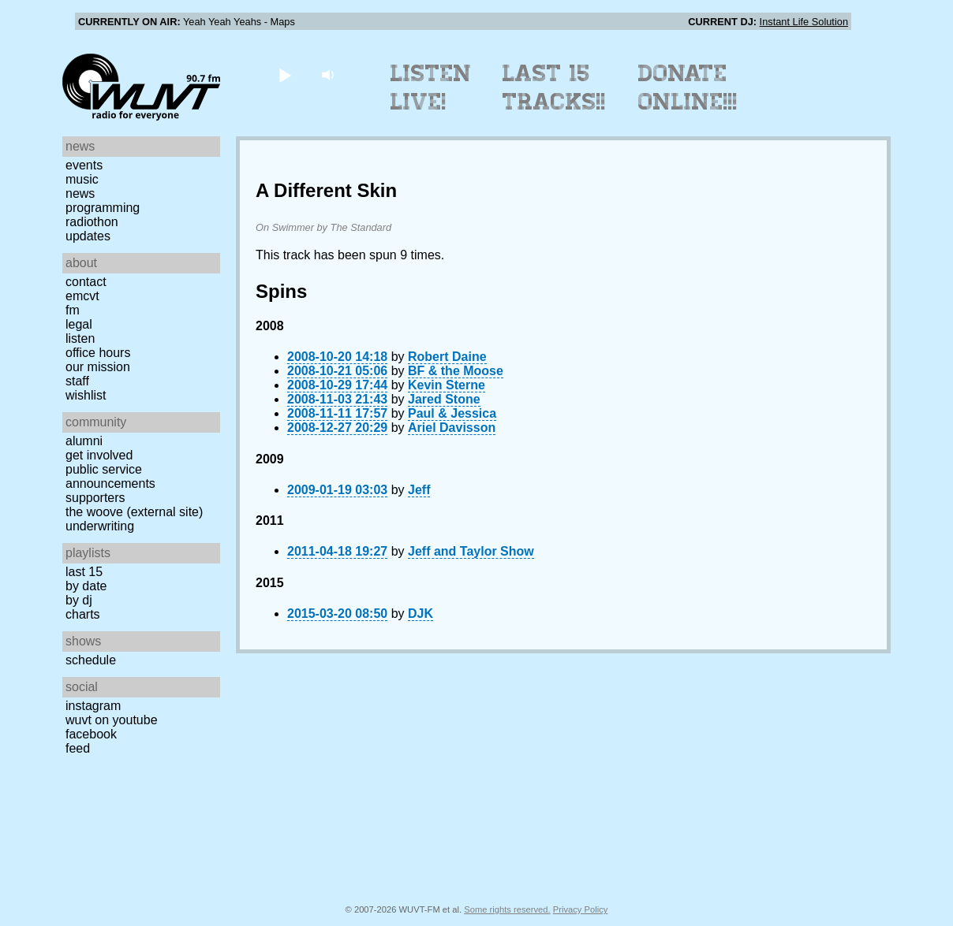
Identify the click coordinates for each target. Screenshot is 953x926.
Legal (78, 324)
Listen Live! (431, 87)
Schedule (90, 660)
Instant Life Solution (804, 22)
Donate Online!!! (688, 87)
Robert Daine (447, 356)
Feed (77, 748)
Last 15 (84, 571)
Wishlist (86, 395)
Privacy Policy (580, 909)
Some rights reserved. (507, 909)
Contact (86, 281)
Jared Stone (444, 399)
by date (86, 586)
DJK (420, 613)
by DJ (78, 600)
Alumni (84, 441)
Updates (87, 236)
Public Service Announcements (110, 476)
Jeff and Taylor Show (471, 551)
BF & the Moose (455, 370)
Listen (80, 338)
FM (72, 310)
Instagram (93, 705)
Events (84, 165)
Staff (77, 381)
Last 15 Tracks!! (554, 87)
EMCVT (82, 296)
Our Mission (97, 367)
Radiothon (91, 222)
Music (82, 179)
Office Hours (97, 352)
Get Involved (99, 455)
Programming (102, 207)
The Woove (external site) (134, 512)
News (80, 193)
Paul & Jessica (452, 413)
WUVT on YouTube (111, 720)
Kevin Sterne (446, 385)
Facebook (91, 734)
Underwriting (99, 526)
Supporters (95, 497)
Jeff (419, 489)
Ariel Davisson (451, 427)
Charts (82, 614)
